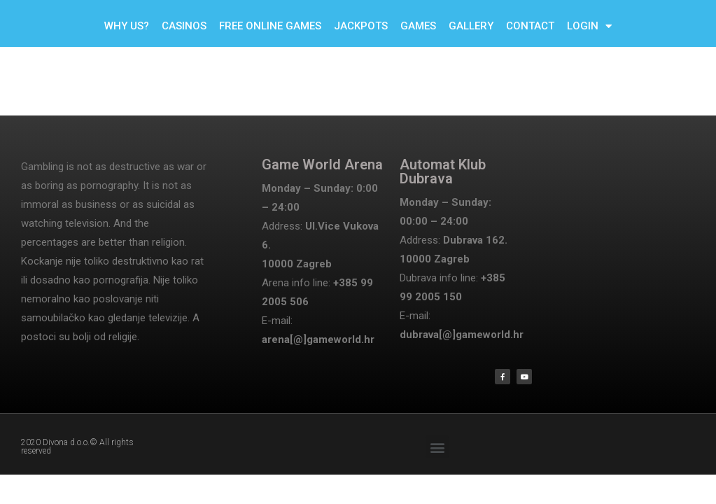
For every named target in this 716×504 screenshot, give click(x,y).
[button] (437, 446)
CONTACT (530, 26)
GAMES (418, 26)
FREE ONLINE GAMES (270, 26)
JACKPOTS (361, 26)
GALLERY (471, 26)
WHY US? (126, 26)
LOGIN (589, 26)
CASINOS (184, 26)
